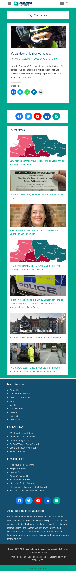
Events (13, 405)
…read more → (28, 77)
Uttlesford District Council (22, 436)
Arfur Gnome (50, 58)
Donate (13, 412)
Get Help (14, 416)
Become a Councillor (20, 479)
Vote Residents (17, 408)
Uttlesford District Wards (22, 483)
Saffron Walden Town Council (24, 444)
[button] (22, 3)
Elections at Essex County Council (27, 490)
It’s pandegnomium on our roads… (32, 53)
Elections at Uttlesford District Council (28, 487)
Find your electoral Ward (22, 464)
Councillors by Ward (20, 397)
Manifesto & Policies (20, 393)
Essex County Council (21, 440)
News (12, 401)
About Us (14, 390)
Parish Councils (17, 451)
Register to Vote (18, 468)
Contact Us (15, 419)
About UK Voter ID (19, 476)
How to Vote (16, 472)
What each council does (21, 433)
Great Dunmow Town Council (24, 447)
